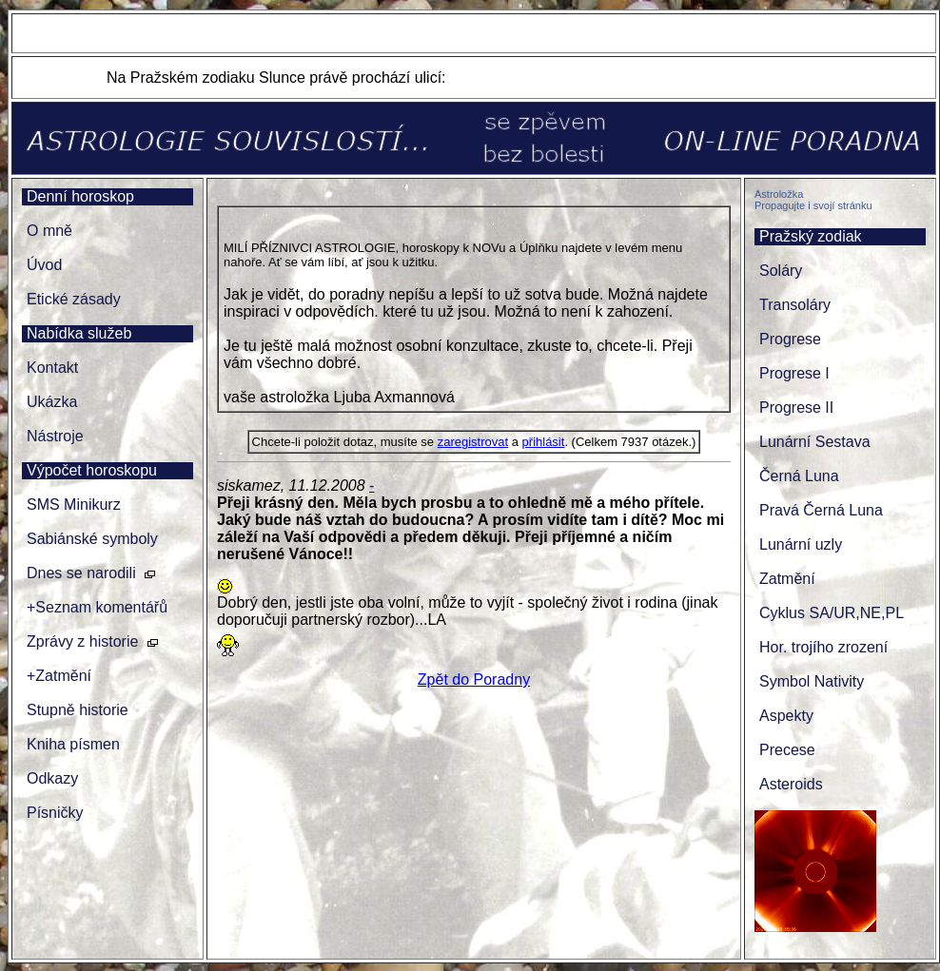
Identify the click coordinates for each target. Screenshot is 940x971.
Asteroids (791, 784)
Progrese (790, 339)
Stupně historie (77, 710)
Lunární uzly (800, 544)
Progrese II (796, 407)
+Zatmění (59, 676)
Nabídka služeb (79, 333)
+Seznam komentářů (97, 607)
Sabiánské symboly (92, 539)
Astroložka (778, 194)
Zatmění (787, 579)
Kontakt (52, 367)
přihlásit (543, 442)
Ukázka (52, 402)
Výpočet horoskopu (92, 470)
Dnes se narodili (81, 573)
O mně (49, 231)
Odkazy (52, 778)
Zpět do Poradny (474, 679)
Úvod (44, 265)
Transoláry (795, 305)
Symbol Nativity (811, 681)
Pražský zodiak (810, 236)
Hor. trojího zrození (823, 647)
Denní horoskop (80, 196)
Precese (787, 750)
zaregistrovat (473, 442)
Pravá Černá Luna (821, 510)
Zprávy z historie (82, 641)
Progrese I (794, 373)
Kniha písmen (73, 744)
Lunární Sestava (815, 442)
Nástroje (55, 436)
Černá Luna (799, 476)
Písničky (55, 813)
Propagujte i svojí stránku (813, 205)
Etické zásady (74, 299)
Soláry (780, 270)
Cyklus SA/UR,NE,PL (831, 613)
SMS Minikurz (74, 504)
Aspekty (786, 716)
